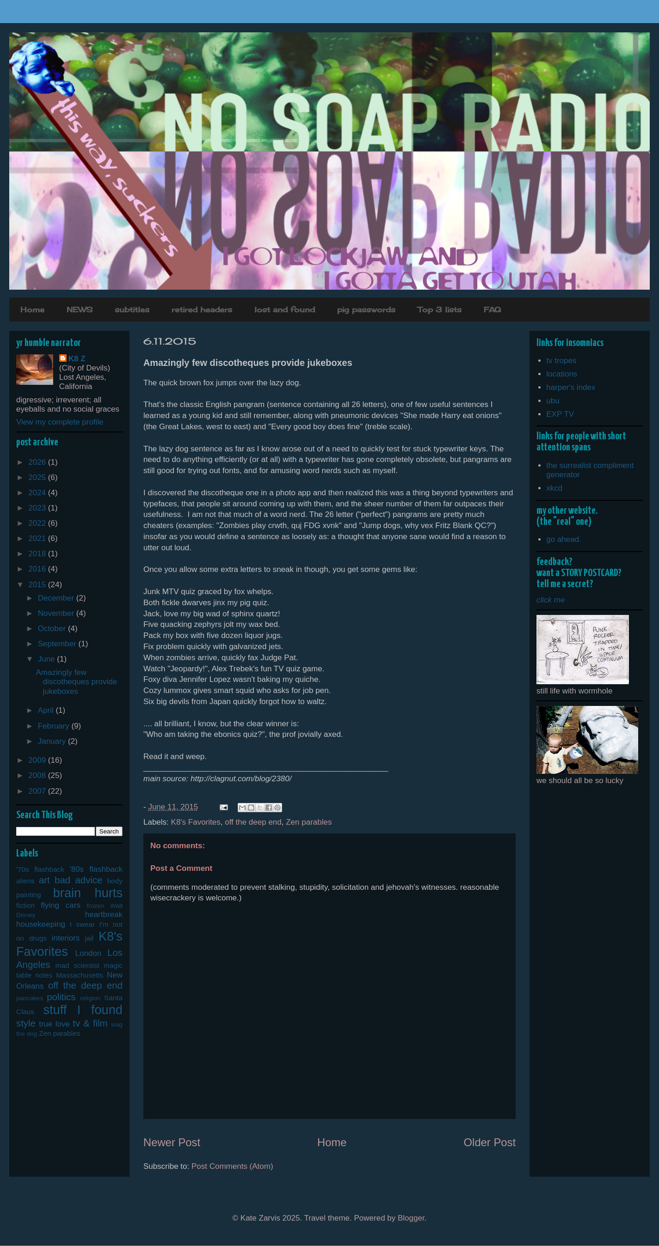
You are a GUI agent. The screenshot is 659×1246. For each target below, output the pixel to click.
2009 (38, 760)
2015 (38, 584)
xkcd (554, 488)
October (53, 628)
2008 (38, 775)
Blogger (411, 1218)
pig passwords (366, 309)
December (57, 598)
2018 (38, 553)
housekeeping (40, 924)
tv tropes (561, 360)
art (44, 880)
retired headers (202, 309)
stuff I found (83, 1010)
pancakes (29, 998)
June (47, 659)
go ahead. (563, 539)
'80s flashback (96, 869)
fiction (25, 905)
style (26, 1023)
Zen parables (309, 822)
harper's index (570, 387)
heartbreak (104, 914)
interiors (66, 938)
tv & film (90, 1023)
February (55, 726)
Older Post (490, 1142)
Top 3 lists (440, 309)
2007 (38, 791)
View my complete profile (60, 422)
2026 (38, 462)
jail (89, 938)
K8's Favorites (196, 822)
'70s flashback (40, 869)
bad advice (78, 880)
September (58, 643)
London (88, 953)
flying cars (60, 905)
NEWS (79, 309)
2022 (38, 523)
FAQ (492, 309)
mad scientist (77, 965)
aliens (25, 881)
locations (561, 374)
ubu (552, 400)
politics (61, 997)
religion (90, 998)
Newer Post (171, 1142)
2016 (38, 569)
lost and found (284, 309)
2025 (38, 477)
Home (32, 309)
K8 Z (77, 358)
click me (550, 600)
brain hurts (88, 893)
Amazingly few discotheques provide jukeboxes (76, 682)
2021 (38, 538)
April (47, 710)
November (57, 613)
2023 (38, 508)
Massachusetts (79, 975)
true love (54, 1024)
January (53, 741)
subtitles (132, 309)
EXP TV (560, 414)
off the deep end (253, 822)
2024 (38, 492)
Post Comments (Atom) (232, 1166)
